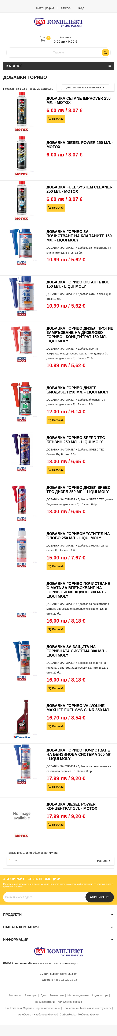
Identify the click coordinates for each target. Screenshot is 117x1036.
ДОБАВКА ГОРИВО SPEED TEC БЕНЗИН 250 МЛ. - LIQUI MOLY (76, 440)
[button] (58, 39)
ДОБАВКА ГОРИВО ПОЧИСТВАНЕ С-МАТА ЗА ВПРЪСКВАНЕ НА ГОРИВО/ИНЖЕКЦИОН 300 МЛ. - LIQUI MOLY (78, 589)
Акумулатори (100, 995)
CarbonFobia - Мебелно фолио (79, 1014)
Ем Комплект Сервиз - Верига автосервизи (33, 1008)
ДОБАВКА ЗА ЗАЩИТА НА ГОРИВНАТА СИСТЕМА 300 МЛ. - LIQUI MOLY (77, 651)
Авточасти (15, 995)
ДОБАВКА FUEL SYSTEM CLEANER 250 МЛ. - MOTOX (80, 189)
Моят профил (45, 8)
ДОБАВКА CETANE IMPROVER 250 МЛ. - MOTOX (79, 100)
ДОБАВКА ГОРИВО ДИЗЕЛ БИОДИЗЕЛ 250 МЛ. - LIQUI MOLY (78, 390)
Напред (104, 861)
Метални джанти (78, 995)
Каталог (14, 66)
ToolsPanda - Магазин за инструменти (87, 1008)
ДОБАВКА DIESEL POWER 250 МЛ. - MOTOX (80, 145)
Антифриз (31, 995)
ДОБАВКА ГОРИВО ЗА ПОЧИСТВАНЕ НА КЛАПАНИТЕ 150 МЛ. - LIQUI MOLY (79, 236)
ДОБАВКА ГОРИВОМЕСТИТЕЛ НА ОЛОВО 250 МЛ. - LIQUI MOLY (78, 536)
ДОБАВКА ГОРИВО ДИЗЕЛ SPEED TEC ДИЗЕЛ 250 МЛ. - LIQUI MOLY (78, 489)
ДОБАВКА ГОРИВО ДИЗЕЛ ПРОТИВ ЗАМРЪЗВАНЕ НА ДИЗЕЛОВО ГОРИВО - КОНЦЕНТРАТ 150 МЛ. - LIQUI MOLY (80, 334)
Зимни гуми (57, 995)
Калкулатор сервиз (70, 1001)
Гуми (43, 995)
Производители (45, 1001)
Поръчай (57, 118)
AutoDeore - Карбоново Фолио (37, 1014)
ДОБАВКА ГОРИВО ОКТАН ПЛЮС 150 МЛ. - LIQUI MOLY (78, 284)
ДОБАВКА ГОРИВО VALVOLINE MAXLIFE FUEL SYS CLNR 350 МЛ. (78, 708)
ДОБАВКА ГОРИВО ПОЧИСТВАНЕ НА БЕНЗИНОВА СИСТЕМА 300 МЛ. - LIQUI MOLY (80, 754)
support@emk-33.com (63, 973)
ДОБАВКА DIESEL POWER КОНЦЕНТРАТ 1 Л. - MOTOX (72, 806)
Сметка (65, 8)
